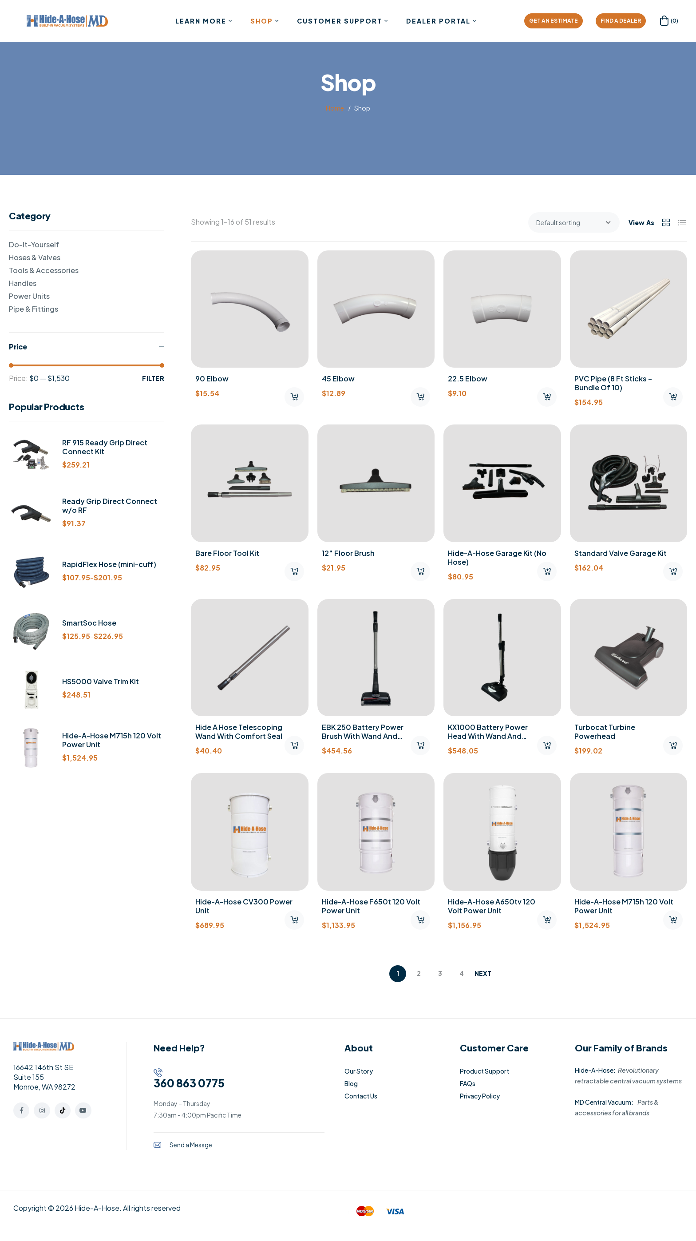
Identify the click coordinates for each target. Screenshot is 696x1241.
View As (641, 222)
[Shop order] (574, 222)
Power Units (29, 296)
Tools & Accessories (44, 270)
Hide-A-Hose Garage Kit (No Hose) (497, 557)
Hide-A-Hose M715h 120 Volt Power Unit (623, 906)
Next (483, 973)
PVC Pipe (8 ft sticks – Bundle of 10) (613, 383)
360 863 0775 (189, 1083)
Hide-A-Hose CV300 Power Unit (244, 906)
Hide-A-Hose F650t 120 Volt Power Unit (371, 906)
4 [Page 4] (461, 973)
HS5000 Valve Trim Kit (100, 681)
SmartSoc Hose (89, 623)
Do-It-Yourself (34, 244)
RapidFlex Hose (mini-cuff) (109, 564)
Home (335, 108)
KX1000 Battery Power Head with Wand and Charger (488, 735)
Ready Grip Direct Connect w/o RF (109, 506)
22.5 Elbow (467, 378)
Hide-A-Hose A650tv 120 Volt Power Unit (491, 906)
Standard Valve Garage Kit (620, 553)
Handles (22, 283)
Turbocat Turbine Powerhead (604, 731)
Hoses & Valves (34, 257)
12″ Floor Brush (348, 553)
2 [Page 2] (419, 973)
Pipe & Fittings (33, 308)
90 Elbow (212, 378)
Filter (153, 378)
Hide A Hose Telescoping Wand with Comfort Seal (238, 731)
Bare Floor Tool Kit (227, 553)
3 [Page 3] (440, 973)
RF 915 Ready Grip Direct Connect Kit (104, 447)
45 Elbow (338, 378)
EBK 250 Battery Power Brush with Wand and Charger (362, 735)
